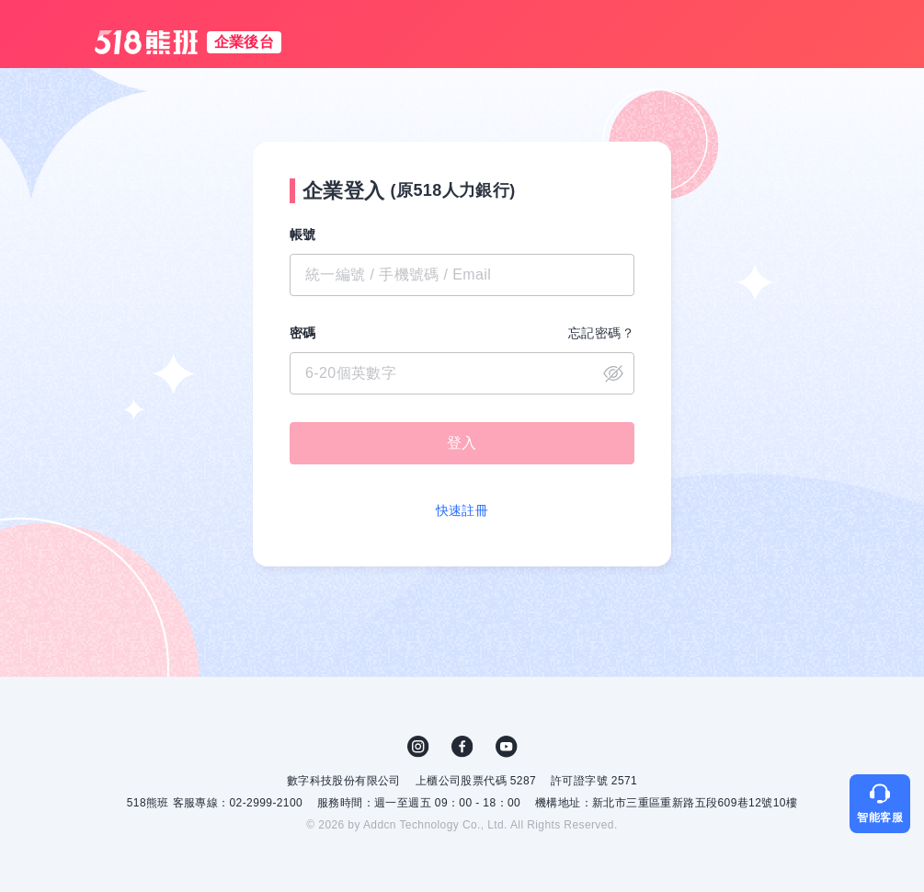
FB (462, 747)
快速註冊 (462, 510)
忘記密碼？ (601, 333)
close (613, 373)
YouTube (507, 747)
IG (418, 747)
